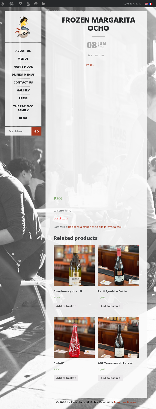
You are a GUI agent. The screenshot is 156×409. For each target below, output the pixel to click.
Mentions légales (125, 402)
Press (23, 98)
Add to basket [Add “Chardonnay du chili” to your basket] (66, 306)
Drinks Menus (23, 74)
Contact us (23, 82)
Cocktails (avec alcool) (108, 227)
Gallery (23, 90)
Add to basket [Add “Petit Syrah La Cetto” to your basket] (110, 306)
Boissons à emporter (81, 227)
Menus (23, 59)
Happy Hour (23, 66)
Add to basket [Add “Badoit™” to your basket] (66, 378)
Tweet (89, 64)
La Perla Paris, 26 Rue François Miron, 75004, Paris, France (85, 10)
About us (23, 51)
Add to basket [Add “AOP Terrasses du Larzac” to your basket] (110, 378)
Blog (23, 118)
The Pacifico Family (23, 108)
